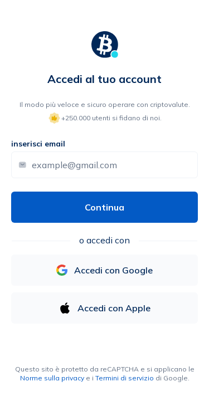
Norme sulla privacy (52, 378)
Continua (104, 207)
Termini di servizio (124, 378)
